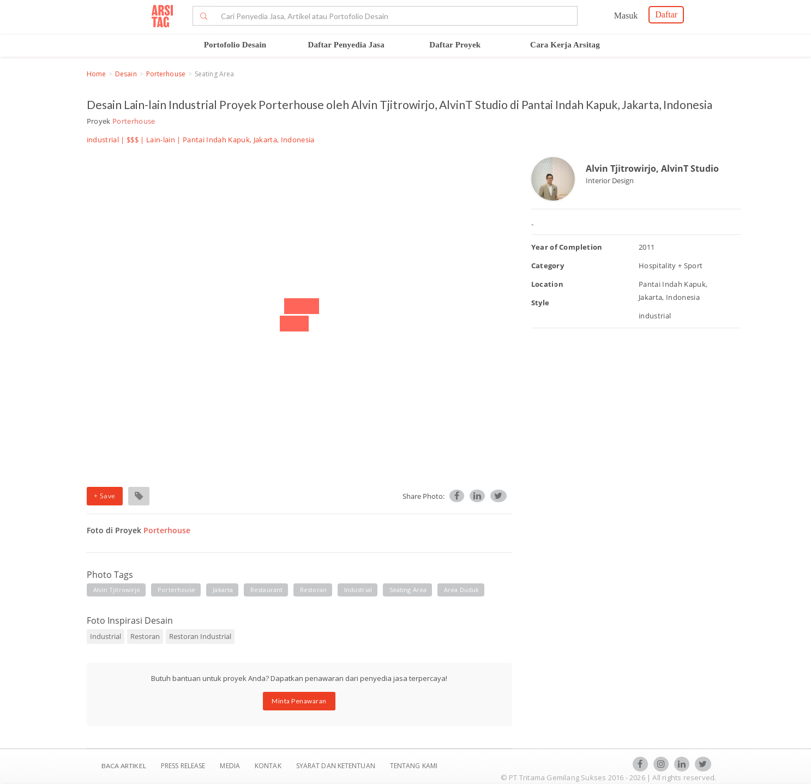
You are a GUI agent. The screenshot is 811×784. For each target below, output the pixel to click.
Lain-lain (160, 139)
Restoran (145, 636)
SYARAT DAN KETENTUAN (336, 765)
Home (96, 74)
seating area (407, 590)
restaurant (266, 590)
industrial (358, 590)
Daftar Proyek (454, 44)
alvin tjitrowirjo (117, 590)
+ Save (105, 495)
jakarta (223, 590)
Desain (126, 74)
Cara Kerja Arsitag (565, 44)
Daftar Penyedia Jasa (346, 44)
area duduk (461, 590)
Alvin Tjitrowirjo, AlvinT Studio (652, 168)
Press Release (183, 765)
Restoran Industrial (200, 636)
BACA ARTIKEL (123, 766)
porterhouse (176, 590)
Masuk (626, 15)
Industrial (105, 636)
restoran (313, 590)
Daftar (666, 14)
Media (231, 765)
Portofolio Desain (235, 44)
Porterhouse (165, 74)
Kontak (269, 765)
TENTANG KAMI (413, 765)
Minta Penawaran (299, 701)
